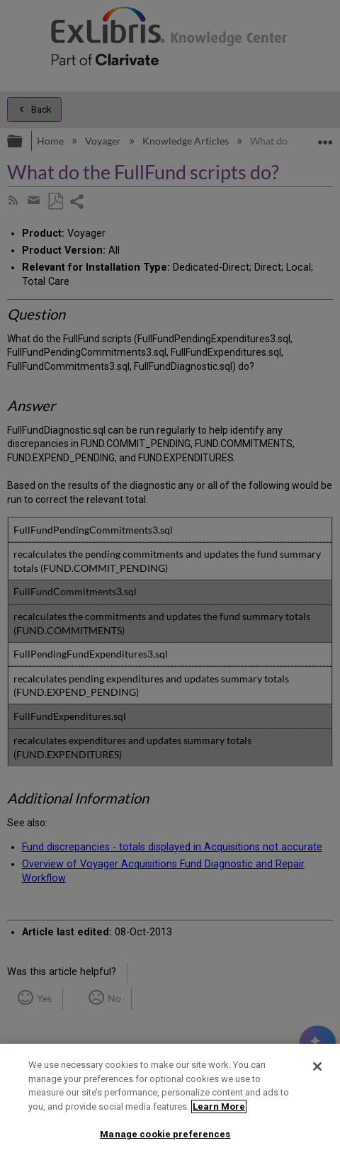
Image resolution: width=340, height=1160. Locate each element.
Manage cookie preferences (165, 1134)
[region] (170, 1102)
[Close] (317, 1066)
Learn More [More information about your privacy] (219, 1106)
